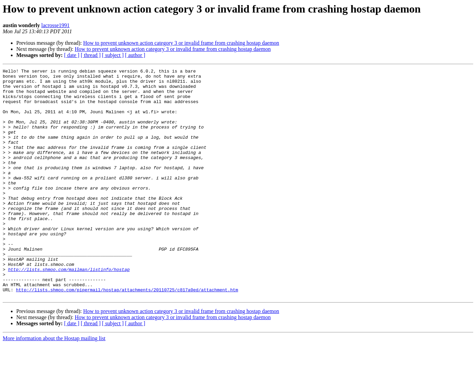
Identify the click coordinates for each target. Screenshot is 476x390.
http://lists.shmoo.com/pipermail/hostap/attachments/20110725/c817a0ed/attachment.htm (127, 334)
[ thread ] (91, 55)
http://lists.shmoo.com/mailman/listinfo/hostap (69, 310)
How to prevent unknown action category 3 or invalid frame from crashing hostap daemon (181, 43)
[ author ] (135, 55)
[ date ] (71, 55)
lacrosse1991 (55, 25)
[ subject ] (113, 55)
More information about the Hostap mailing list (54, 384)
